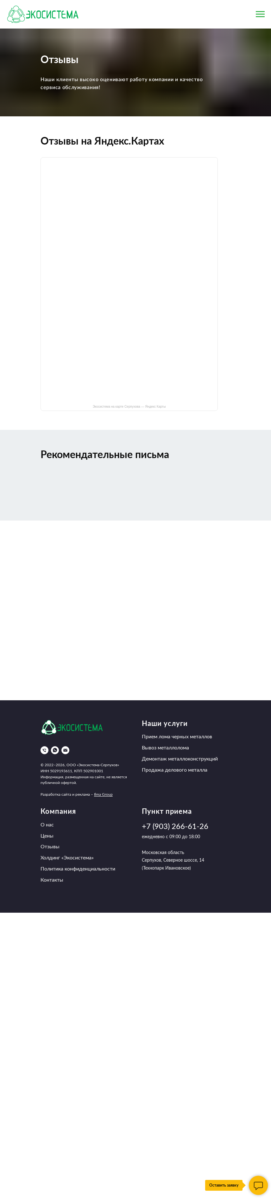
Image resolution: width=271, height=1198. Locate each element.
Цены (47, 836)
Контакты (52, 880)
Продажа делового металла (174, 770)
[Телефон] (44, 750)
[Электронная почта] (65, 750)
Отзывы (50, 846)
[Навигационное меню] (260, 14)
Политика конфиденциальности (78, 868)
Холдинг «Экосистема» (67, 857)
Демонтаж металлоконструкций (180, 758)
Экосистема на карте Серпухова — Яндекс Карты (129, 406)
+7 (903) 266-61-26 (175, 827)
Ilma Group (103, 794)
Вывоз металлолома (165, 747)
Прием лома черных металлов (177, 736)
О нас (47, 824)
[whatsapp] (55, 750)
